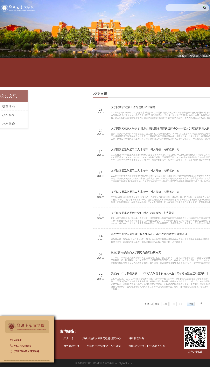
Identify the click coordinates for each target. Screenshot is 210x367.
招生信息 (105, 75)
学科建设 (85, 75)
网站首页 (194, 56)
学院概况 (25, 75)
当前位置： (183, 56)
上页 (184, 304)
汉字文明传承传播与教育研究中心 (101, 338)
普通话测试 (184, 75)
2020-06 (120, 113)
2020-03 (120, 258)
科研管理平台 (136, 338)
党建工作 (125, 75)
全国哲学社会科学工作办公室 (104, 345)
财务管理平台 (71, 345)
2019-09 (120, 279)
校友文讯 (206, 56)
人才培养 (45, 75)
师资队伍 (65, 75)
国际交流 (145, 75)
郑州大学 (68, 338)
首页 (177, 304)
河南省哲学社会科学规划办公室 (146, 345)
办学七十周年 (204, 75)
